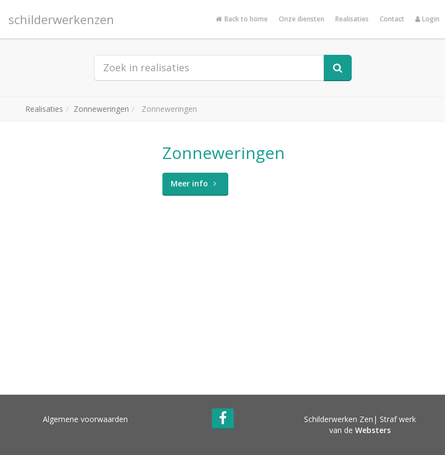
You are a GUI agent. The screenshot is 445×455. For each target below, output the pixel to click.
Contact (392, 19)
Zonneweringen (101, 109)
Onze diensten (301, 19)
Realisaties (352, 19)
